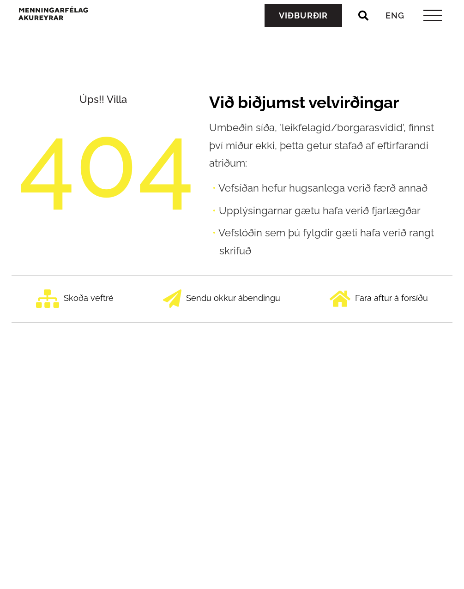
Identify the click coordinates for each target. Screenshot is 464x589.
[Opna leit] (363, 36)
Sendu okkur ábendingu (221, 298)
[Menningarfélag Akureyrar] (81, 33)
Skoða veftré (75, 298)
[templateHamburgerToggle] (432, 36)
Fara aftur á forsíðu (379, 298)
